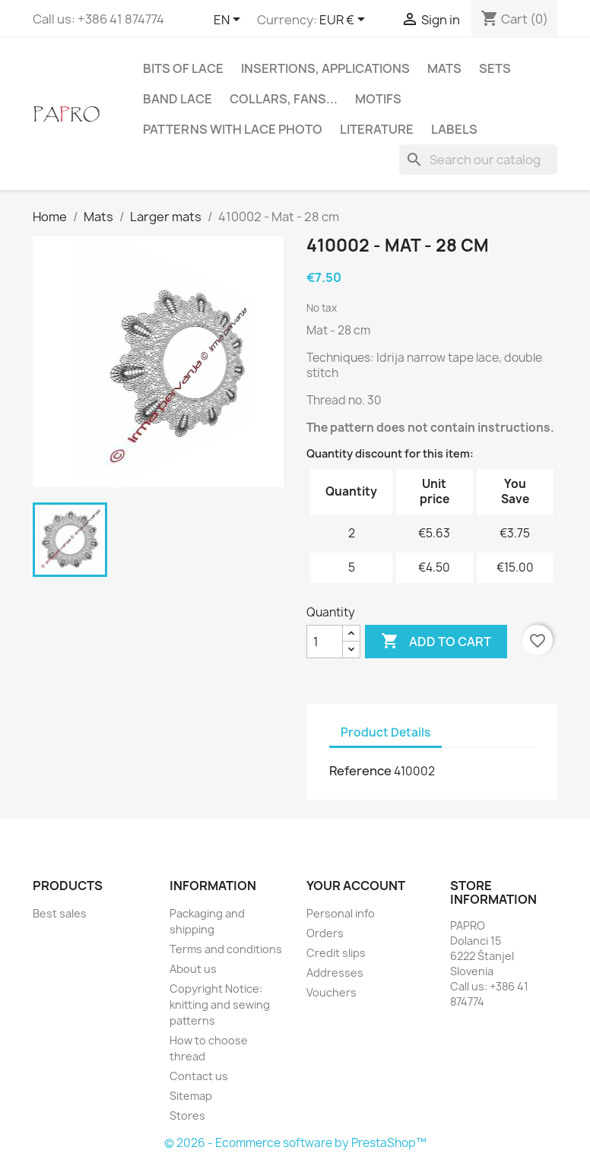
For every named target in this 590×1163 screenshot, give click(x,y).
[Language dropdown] (230, 20)
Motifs (378, 98)
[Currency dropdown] (344, 20)
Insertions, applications (325, 68)
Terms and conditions (226, 949)
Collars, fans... (284, 98)
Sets (495, 68)
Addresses (334, 972)
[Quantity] (324, 641)
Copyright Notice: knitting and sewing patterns (220, 1004)
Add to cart (436, 641)
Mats (444, 68)
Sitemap (191, 1096)
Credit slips (336, 953)
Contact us (199, 1076)
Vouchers (331, 992)
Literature (377, 129)
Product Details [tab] (385, 732)
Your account (355, 885)
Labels (454, 129)
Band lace (177, 98)
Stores (187, 1115)
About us (193, 969)
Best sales (60, 913)
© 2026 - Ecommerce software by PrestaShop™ (295, 1143)
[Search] (478, 159)
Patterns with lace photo (232, 129)
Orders (325, 933)
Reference (360, 770)
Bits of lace (183, 68)
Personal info (340, 913)
